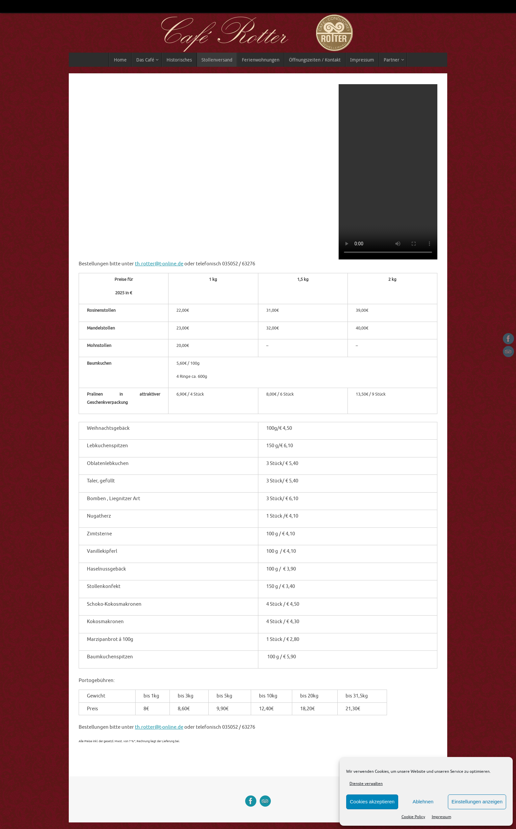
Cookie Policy (413, 816)
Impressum (441, 816)
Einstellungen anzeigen (477, 801)
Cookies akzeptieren (372, 801)
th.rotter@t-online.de (159, 264)
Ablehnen (423, 801)
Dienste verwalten (366, 783)
